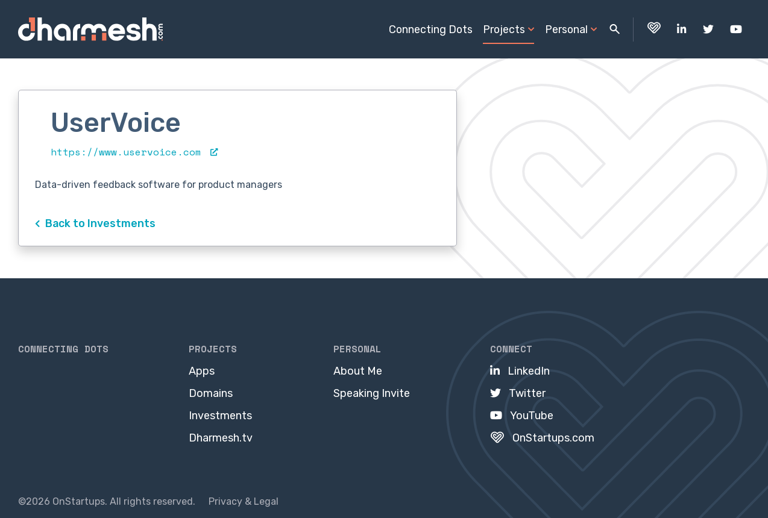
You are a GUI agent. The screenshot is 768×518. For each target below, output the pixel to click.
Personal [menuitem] (566, 29)
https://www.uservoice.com (134, 152)
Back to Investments (95, 223)
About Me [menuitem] (357, 371)
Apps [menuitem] (202, 371)
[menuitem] (653, 29)
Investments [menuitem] (220, 415)
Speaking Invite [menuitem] (371, 393)
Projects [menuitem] (504, 29)
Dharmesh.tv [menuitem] (221, 438)
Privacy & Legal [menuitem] (244, 501)
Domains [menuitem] (211, 393)
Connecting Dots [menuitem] (431, 29)
